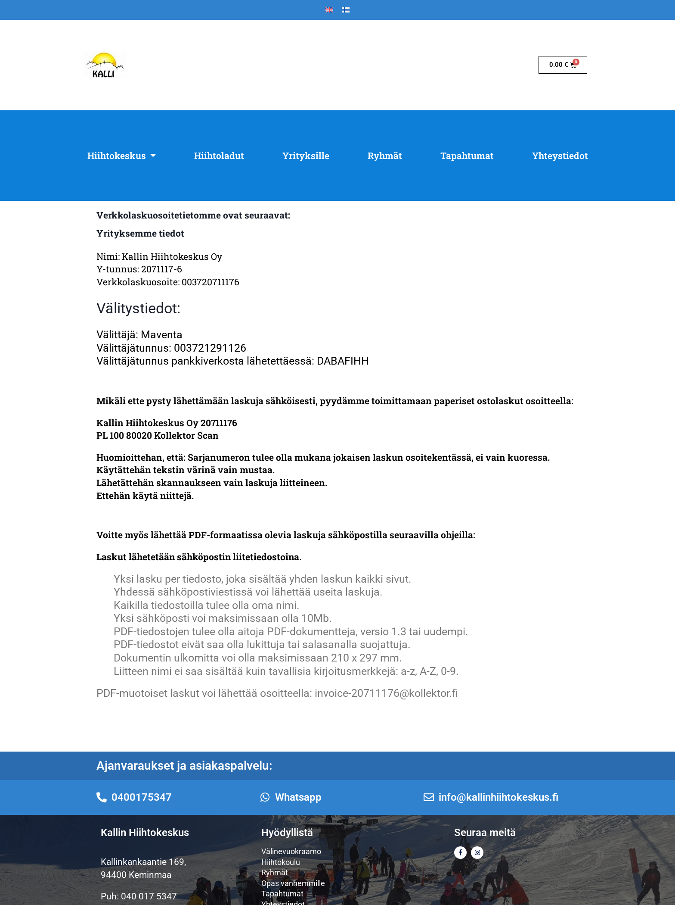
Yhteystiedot (560, 155)
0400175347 (141, 797)
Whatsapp (298, 797)
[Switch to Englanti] (329, 10)
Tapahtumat (467, 155)
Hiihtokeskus (121, 155)
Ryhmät (385, 155)
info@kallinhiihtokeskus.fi (498, 797)
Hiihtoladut (219, 155)
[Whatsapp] (265, 797)
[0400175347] (101, 797)
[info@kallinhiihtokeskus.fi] (429, 797)
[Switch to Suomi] (346, 10)
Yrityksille (305, 155)
